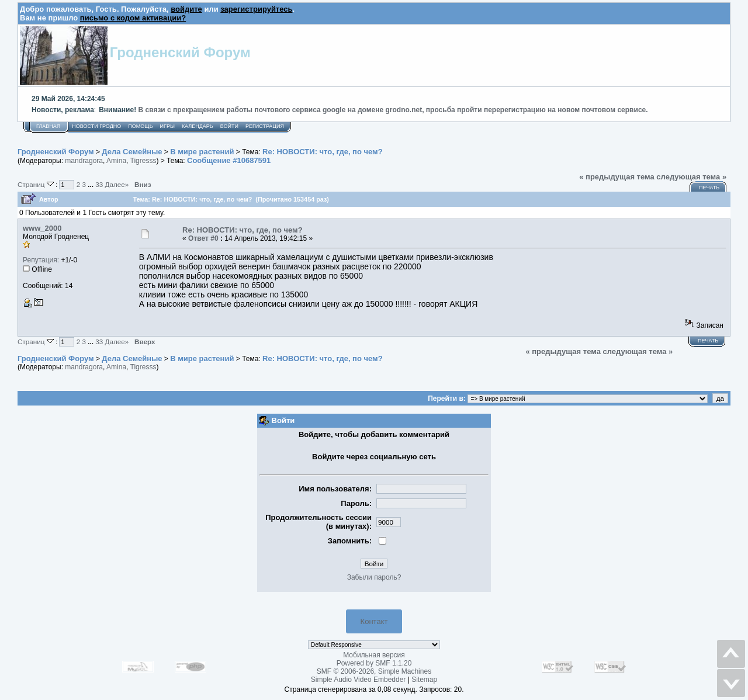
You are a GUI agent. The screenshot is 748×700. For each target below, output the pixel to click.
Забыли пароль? (374, 577)
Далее (117, 184)
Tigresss (143, 161)
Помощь (140, 126)
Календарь (197, 126)
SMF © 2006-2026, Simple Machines (374, 671)
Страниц (37, 184)
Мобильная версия (374, 655)
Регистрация (264, 126)
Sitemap (424, 679)
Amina (116, 161)
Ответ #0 (203, 238)
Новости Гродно (96, 126)
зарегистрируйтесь (256, 9)
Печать (709, 187)
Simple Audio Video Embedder (358, 679)
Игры (167, 126)
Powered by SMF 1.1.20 (374, 663)
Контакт (374, 621)
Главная (48, 126)
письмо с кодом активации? (133, 17)
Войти (229, 126)
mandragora (84, 161)
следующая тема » (691, 176)
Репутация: (41, 260)
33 (99, 184)
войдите (186, 9)
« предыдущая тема (616, 176)
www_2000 (42, 228)
